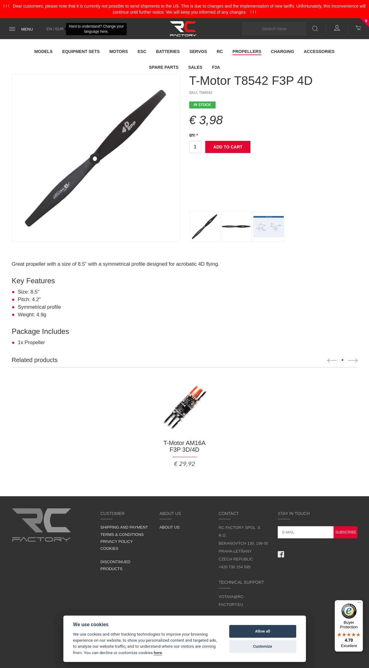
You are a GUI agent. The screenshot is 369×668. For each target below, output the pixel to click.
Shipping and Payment (124, 527)
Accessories (319, 51)
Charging (282, 51)
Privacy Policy (116, 541)
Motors (118, 51)
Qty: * (193, 136)
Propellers (247, 51)
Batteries (167, 51)
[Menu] (359, 603)
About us (169, 527)
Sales (195, 67)
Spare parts (164, 67)
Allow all (262, 631)
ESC (142, 51)
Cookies (109, 548)
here (158, 652)
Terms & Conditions (122, 534)
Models (43, 51)
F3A (216, 67)
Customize (262, 646)
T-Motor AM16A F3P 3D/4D (184, 446)
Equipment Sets (81, 51)
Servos (198, 51)
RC (220, 51)
